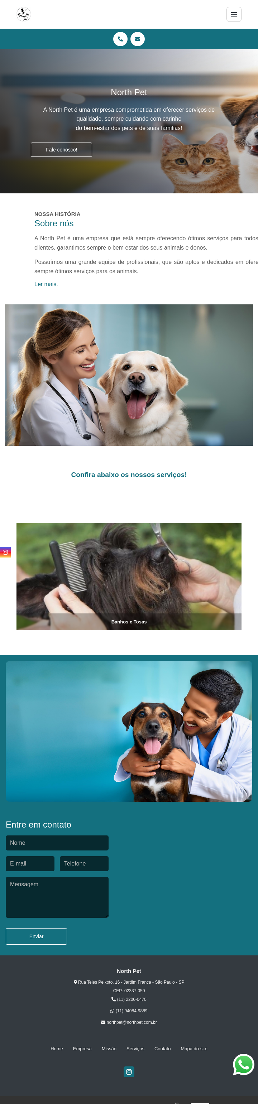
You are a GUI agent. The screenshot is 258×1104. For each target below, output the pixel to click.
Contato (162, 1048)
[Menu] (234, 14)
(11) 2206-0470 (128, 999)
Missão (109, 1048)
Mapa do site (194, 1048)
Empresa (82, 1048)
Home (57, 1048)
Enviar (36, 936)
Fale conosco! (61, 150)
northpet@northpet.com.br (129, 1022)
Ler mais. (46, 284)
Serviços (135, 1048)
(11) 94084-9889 (128, 1010)
